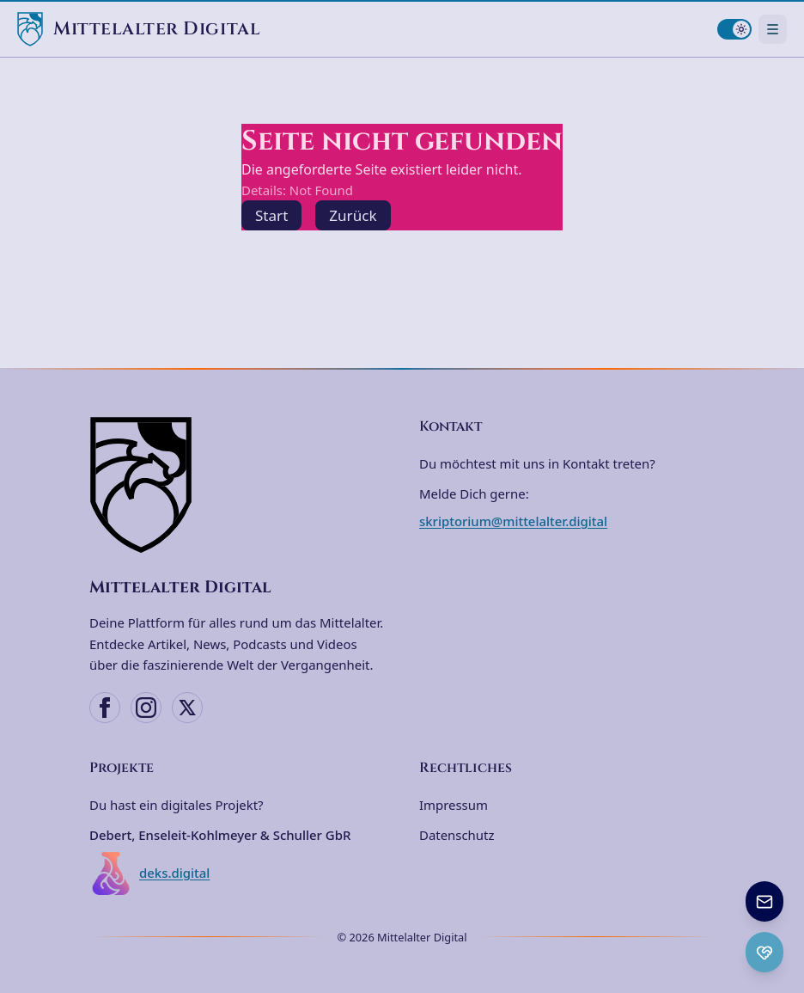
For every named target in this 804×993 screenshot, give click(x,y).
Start (271, 215)
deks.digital (149, 873)
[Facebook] (104, 707)
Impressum (453, 804)
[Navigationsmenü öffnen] (772, 29)
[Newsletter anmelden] (764, 901)
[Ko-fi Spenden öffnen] (764, 952)
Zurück (352, 215)
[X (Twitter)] (187, 707)
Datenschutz (456, 834)
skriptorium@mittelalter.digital (513, 521)
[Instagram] (146, 707)
